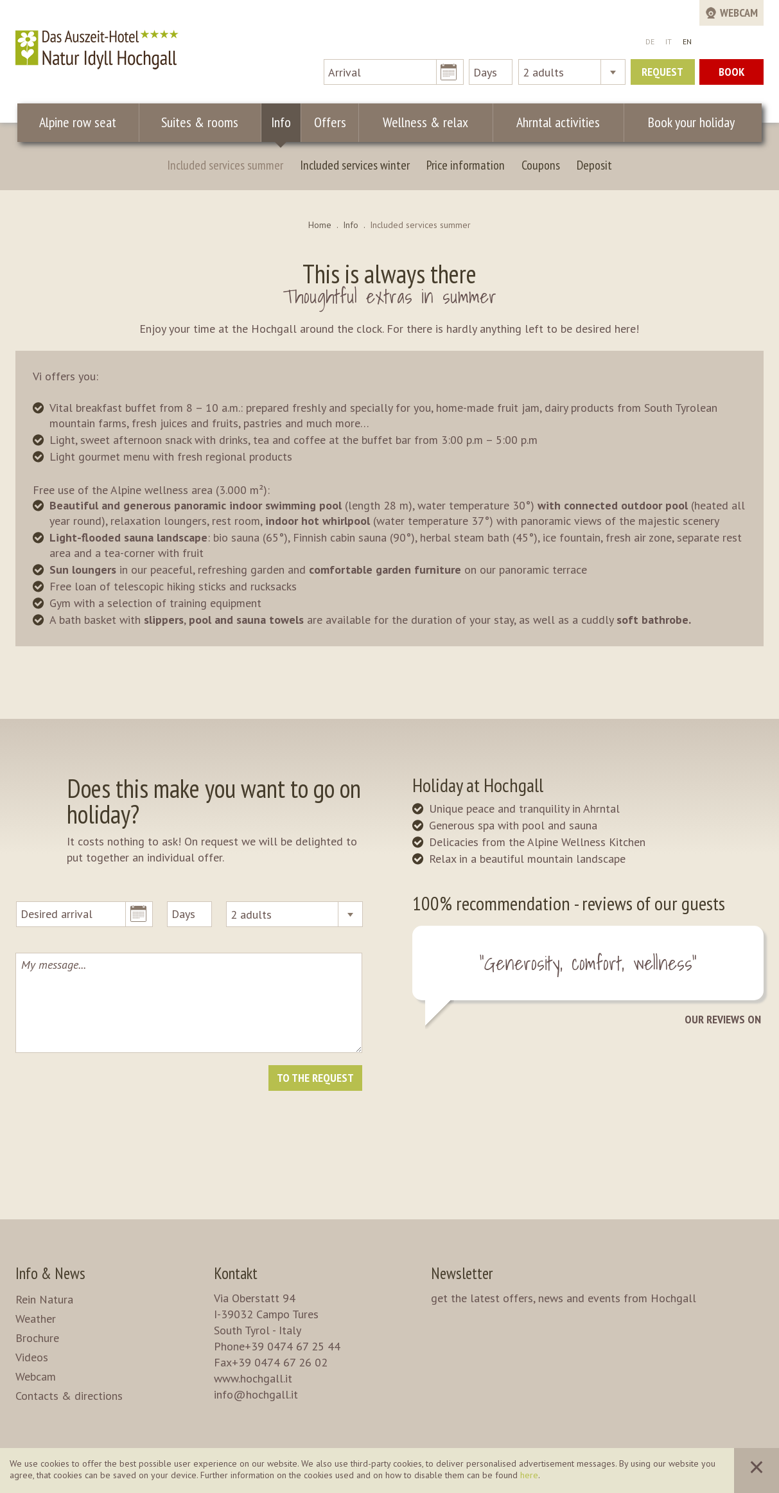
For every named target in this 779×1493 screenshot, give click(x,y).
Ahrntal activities (558, 122)
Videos (31, 1357)
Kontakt (236, 1273)
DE (649, 41)
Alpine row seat (77, 122)
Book (731, 71)
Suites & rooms (199, 122)
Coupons (540, 165)
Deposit (594, 165)
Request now (662, 74)
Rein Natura (44, 1299)
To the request (315, 1077)
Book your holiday (691, 122)
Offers (330, 122)
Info (281, 122)
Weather (35, 1318)
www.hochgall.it (253, 1378)
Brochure (37, 1337)
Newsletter (462, 1273)
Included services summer (225, 165)
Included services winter (355, 165)
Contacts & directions (69, 1395)
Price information (465, 165)
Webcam (35, 1376)
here (529, 1475)
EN (687, 41)
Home (319, 225)
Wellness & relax (425, 122)
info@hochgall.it (256, 1394)
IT (668, 41)
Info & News (50, 1273)
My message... (188, 1003)
